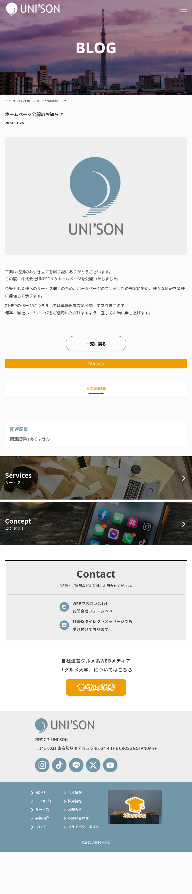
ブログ (40, 827)
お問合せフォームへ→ (92, 611)
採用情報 (75, 801)
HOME (40, 792)
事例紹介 (42, 818)
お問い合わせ (78, 818)
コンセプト (44, 801)
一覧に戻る (96, 344)
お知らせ (75, 809)
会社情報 (75, 792)
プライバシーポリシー (85, 827)
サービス (42, 809)
